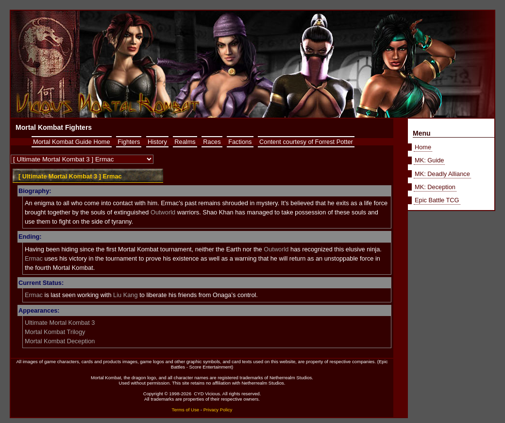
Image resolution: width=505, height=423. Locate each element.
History (157, 141)
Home (423, 147)
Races (211, 141)
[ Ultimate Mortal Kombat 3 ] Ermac (70, 176)
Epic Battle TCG (437, 200)
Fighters (129, 141)
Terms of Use (186, 409)
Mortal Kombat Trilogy (55, 331)
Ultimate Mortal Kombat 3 (60, 322)
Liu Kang (125, 295)
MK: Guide (429, 160)
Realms (184, 141)
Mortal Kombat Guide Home (71, 141)
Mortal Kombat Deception (60, 341)
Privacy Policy (218, 409)
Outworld (163, 212)
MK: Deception (435, 187)
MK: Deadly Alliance (442, 173)
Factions (240, 141)
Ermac (34, 258)
